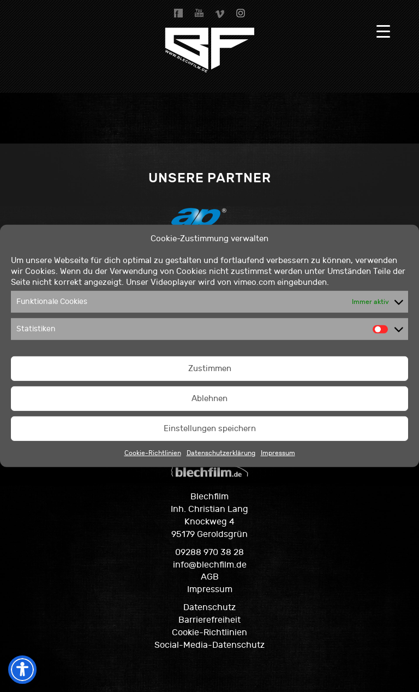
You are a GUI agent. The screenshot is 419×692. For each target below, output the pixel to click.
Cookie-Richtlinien (152, 453)
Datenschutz (209, 607)
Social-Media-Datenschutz (209, 645)
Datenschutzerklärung (221, 453)
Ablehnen (209, 398)
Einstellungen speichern (210, 428)
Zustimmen (209, 368)
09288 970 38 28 (209, 552)
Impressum (278, 453)
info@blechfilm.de (210, 565)
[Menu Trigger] (383, 31)
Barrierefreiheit (209, 620)
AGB (210, 577)
